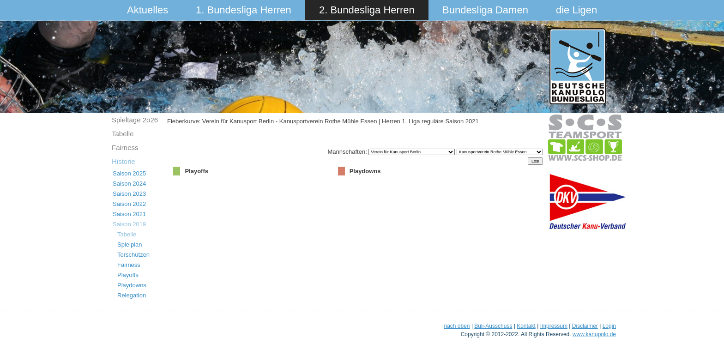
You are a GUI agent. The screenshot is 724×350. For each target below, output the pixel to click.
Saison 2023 (129, 193)
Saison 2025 (129, 173)
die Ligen (576, 10)
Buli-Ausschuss (493, 326)
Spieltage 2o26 (135, 120)
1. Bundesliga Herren (243, 10)
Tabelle (123, 134)
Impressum (553, 326)
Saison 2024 (129, 183)
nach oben (457, 326)
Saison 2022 (129, 203)
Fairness (125, 147)
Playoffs (128, 275)
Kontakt (526, 326)
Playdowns (131, 285)
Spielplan (129, 244)
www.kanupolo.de (594, 334)
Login (609, 326)
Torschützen (133, 254)
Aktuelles (147, 10)
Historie (123, 161)
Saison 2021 (129, 214)
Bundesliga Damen (485, 10)
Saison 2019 (129, 224)
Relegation (131, 295)
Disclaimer (585, 326)
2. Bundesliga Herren (367, 10)
